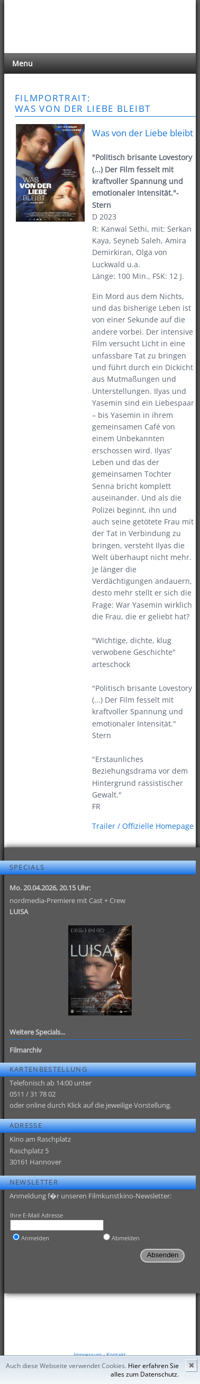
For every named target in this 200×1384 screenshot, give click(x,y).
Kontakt (116, 1354)
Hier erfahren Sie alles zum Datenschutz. (145, 1370)
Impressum (88, 1354)
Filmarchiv (26, 1050)
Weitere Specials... (37, 1032)
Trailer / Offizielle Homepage (143, 826)
